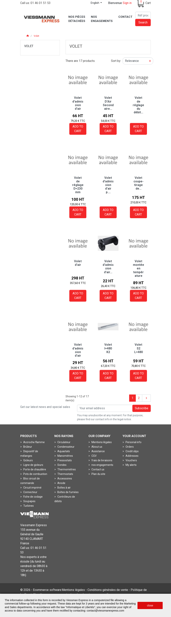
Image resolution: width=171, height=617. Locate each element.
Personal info (133, 442)
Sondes (61, 464)
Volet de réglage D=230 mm (78, 185)
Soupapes (29, 501)
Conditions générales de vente (107, 590)
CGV (94, 455)
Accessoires (64, 478)
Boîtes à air (64, 487)
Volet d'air (78, 263)
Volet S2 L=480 (138, 348)
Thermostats (65, 473)
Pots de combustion (35, 473)
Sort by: (116, 61)
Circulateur (63, 442)
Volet (28, 46)
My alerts (131, 464)
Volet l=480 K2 (108, 348)
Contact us (97, 469)
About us (96, 446)
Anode (61, 483)
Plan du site (98, 473)
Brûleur (27, 446)
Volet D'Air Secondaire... (108, 103)
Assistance (98, 451)
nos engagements (102, 464)
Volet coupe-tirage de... (139, 183)
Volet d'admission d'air (77, 103)
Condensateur (65, 446)
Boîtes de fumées (68, 492)
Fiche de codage (33, 496)
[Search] (143, 15)
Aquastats (63, 451)
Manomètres (65, 455)
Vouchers (131, 460)
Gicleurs (28, 460)
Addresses (131, 455)
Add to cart (78, 129)
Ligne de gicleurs (33, 464)
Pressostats (64, 460)
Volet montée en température (138, 268)
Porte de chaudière (34, 469)
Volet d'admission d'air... (108, 266)
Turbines (28, 505)
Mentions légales (101, 442)
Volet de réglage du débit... (138, 105)
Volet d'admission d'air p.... (108, 185)
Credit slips (132, 451)
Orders (129, 446)
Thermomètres (66, 469)
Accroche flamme (34, 442)
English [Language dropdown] (95, 2)
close (150, 605)
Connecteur (30, 492)
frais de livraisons (101, 460)
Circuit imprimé (32, 487)
